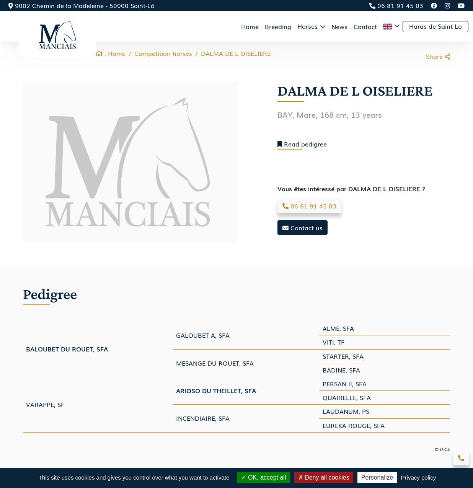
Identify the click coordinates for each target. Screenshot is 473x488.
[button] (391, 26)
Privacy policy (418, 477)
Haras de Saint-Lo (435, 26)
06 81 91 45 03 (396, 5)
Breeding (278, 26)
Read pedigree (302, 144)
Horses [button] (308, 26)
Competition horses (163, 53)
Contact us (302, 227)
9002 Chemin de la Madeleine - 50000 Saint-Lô (81, 5)
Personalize (377, 477)
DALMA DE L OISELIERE (236, 53)
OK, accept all (263, 477)
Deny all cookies (323, 477)
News (339, 26)
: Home (111, 53)
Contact (365, 26)
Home (250, 26)
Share (438, 56)
